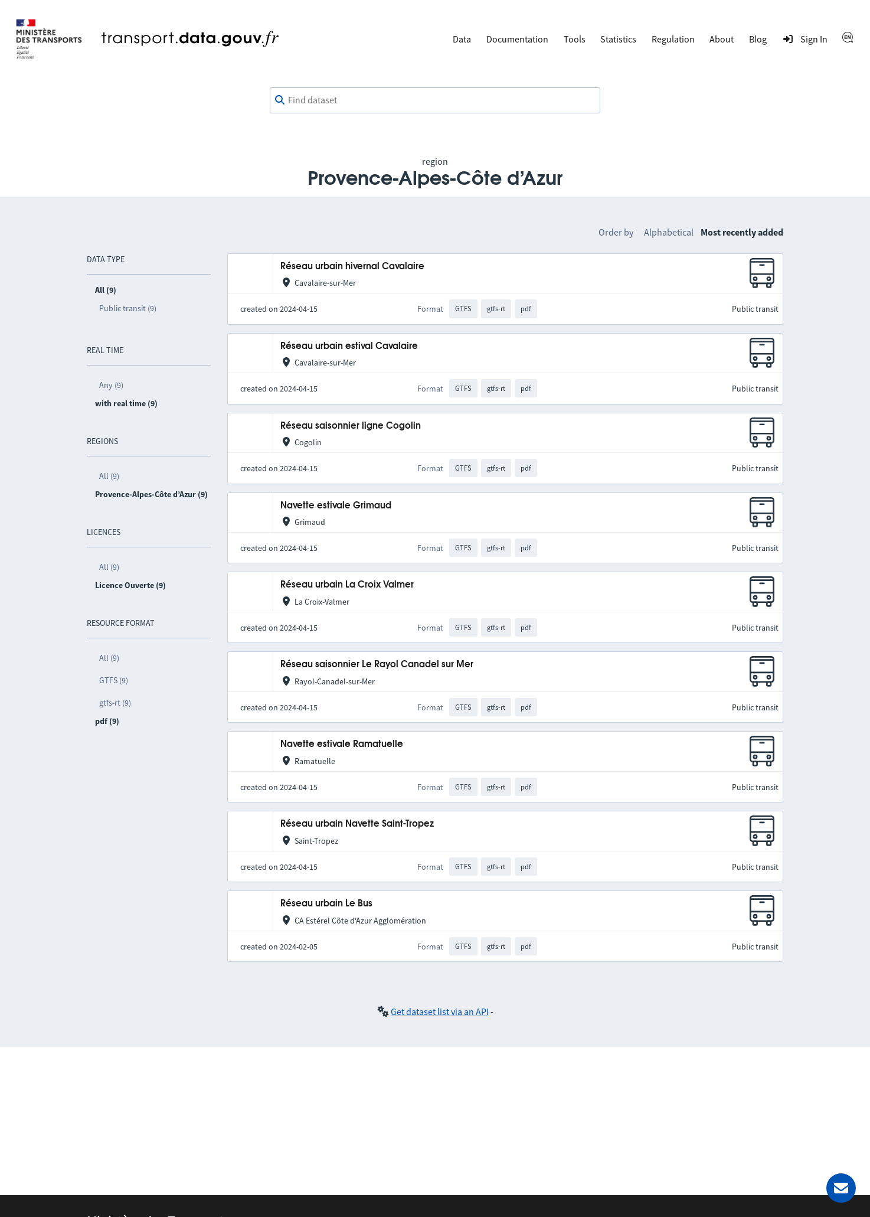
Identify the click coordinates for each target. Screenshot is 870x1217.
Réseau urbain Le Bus (326, 903)
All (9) (109, 476)
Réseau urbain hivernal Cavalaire (352, 266)
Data (462, 39)
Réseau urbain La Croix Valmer (347, 584)
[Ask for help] (841, 1188)
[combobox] (435, 100)
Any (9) (111, 385)
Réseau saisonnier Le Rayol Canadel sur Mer (376, 664)
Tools (575, 39)
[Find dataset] (435, 100)
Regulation (673, 39)
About (721, 39)
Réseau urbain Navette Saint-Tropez (357, 824)
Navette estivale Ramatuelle (341, 744)
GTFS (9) (113, 680)
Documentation (517, 39)
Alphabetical (669, 232)
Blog (758, 39)
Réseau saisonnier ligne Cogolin (350, 426)
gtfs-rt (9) (115, 702)
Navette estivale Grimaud (335, 505)
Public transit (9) (127, 308)
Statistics (618, 39)
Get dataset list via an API (440, 1011)
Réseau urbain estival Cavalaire (349, 346)
